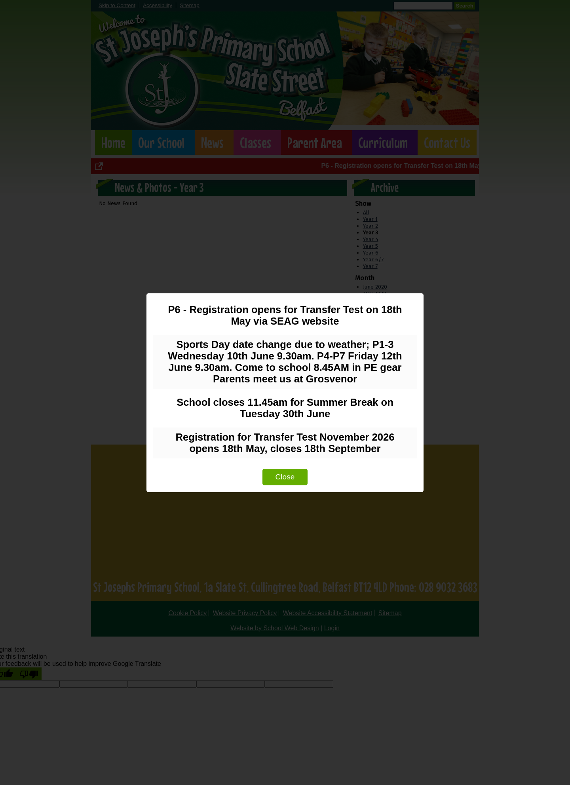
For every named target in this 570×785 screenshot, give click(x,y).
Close (284, 477)
